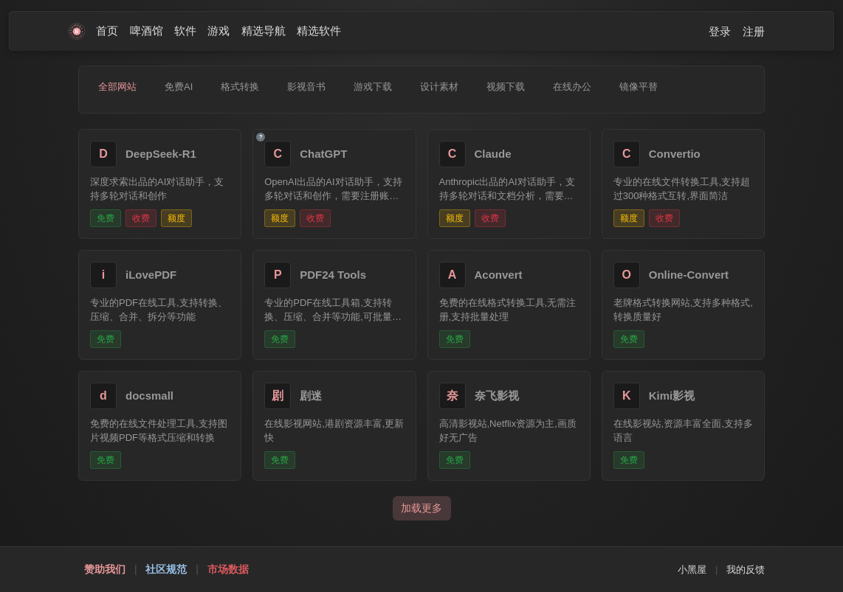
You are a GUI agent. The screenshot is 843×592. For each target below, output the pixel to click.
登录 (720, 31)
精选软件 (319, 30)
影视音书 (306, 86)
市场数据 (228, 569)
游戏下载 (373, 86)
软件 (185, 30)
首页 (107, 30)
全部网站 (117, 86)
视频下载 (505, 86)
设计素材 (439, 86)
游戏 (218, 30)
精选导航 (263, 30)
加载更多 (421, 508)
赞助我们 (104, 569)
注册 (754, 31)
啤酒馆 (146, 30)
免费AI (179, 86)
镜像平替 (638, 86)
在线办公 (572, 86)
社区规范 (166, 569)
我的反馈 (745, 569)
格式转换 (240, 86)
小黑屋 (692, 569)
